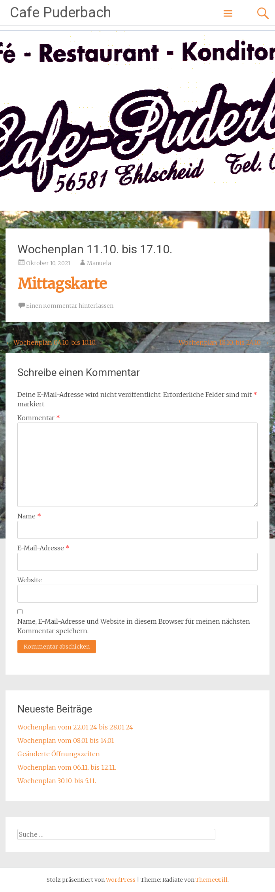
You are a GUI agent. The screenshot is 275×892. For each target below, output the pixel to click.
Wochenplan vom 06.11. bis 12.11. (66, 767)
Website (29, 580)
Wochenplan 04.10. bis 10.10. (51, 342)
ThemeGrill (212, 879)
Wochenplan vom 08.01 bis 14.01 (65, 740)
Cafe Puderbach (60, 12)
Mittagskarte (62, 284)
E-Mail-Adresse (43, 548)
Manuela (99, 263)
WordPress (121, 879)
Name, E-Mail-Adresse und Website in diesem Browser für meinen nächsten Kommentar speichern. (133, 626)
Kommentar (38, 418)
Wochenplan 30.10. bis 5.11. (56, 781)
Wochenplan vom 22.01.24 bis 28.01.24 (75, 727)
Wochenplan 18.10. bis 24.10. (224, 342)
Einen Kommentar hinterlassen (69, 305)
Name (29, 516)
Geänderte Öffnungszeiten (58, 754)
